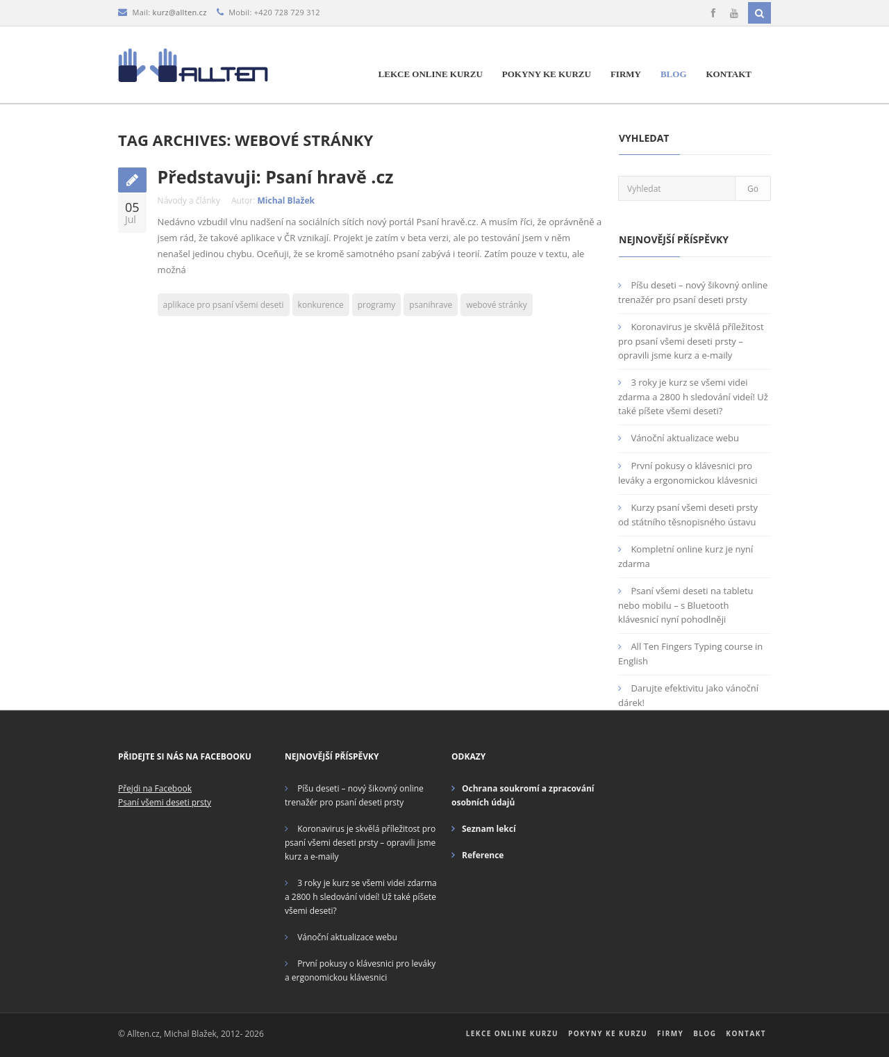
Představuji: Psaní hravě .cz (276, 176)
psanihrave (430, 305)
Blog (673, 74)
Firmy (625, 74)
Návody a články (189, 200)
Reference (483, 855)
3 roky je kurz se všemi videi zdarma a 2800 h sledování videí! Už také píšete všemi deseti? (693, 396)
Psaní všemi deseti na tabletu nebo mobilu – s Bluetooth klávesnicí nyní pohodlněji (686, 604)
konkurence (321, 305)
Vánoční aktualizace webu (685, 438)
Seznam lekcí (489, 829)
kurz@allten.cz (180, 12)
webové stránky (496, 305)
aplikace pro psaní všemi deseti (223, 305)
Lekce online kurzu (431, 74)
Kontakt (729, 74)
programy (377, 305)
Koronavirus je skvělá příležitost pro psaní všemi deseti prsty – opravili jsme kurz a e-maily (691, 340)
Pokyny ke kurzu (546, 74)
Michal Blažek (286, 200)
